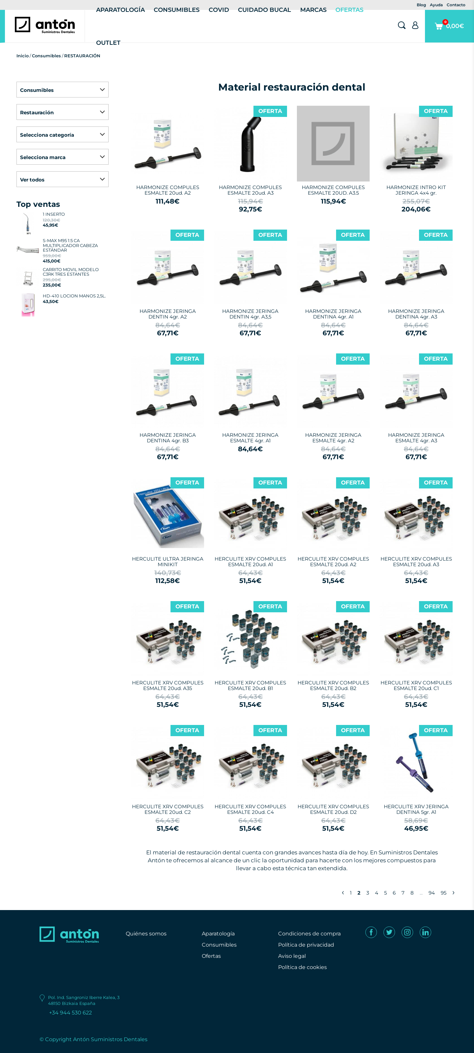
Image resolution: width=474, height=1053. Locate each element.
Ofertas (211, 956)
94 (432, 893)
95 (443, 893)
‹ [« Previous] (343, 892)
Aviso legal (292, 956)
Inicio (22, 55)
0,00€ (449, 30)
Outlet (108, 42)
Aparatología (218, 933)
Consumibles (46, 55)
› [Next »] (453, 892)
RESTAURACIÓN (82, 55)
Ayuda (436, 4)
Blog (421, 4)
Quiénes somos (146, 933)
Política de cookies (302, 967)
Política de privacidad (306, 945)
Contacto (456, 4)
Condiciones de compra (309, 933)
